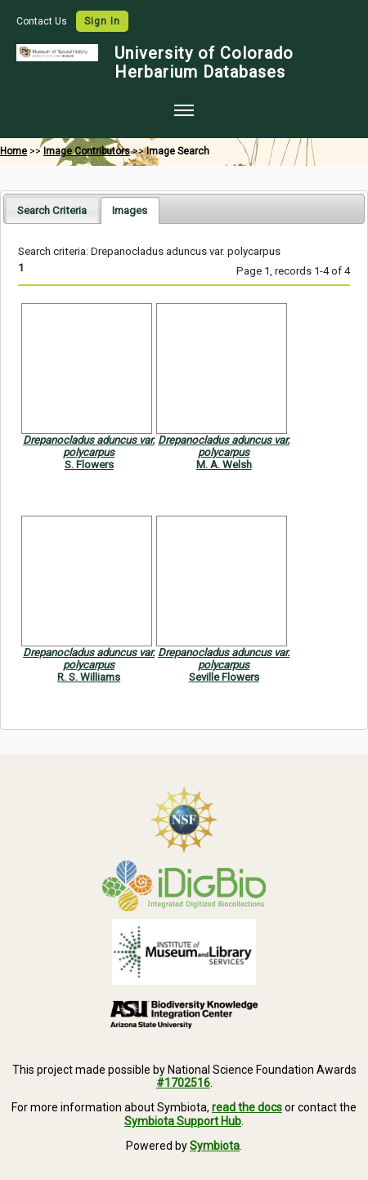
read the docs (247, 1107)
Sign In (102, 21)
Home (13, 151)
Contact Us (43, 21)
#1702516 (183, 1082)
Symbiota (215, 1145)
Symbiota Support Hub (182, 1121)
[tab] (52, 209)
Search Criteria (52, 210)
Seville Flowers (224, 677)
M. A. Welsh (224, 464)
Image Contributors (86, 151)
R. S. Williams (88, 677)
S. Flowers (89, 464)
